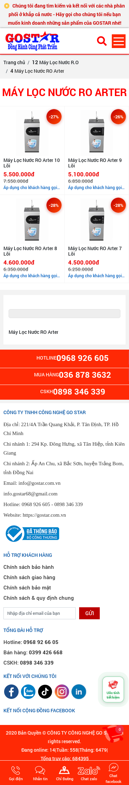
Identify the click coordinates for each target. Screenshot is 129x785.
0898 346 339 (68, 504)
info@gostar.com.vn (40, 483)
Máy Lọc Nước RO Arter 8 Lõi (30, 251)
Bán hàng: (33, 652)
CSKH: (28, 662)
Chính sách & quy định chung (38, 597)
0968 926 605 (36, 504)
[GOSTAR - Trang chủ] (44, 41)
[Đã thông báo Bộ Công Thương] (31, 532)
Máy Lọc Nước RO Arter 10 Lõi (31, 162)
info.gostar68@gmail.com (30, 493)
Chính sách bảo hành (28, 566)
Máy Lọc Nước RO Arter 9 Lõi (95, 162)
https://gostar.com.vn (44, 515)
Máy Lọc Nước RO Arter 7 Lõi (95, 251)
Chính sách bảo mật (27, 587)
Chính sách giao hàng (29, 577)
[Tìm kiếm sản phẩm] (102, 41)
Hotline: (30, 641)
